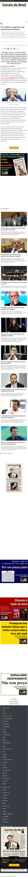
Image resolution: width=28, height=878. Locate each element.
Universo (4, 819)
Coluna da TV (5, 792)
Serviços (4, 811)
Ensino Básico (6, 724)
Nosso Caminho (14, 701)
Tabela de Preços (14, 703)
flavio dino (11, 151)
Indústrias (5, 767)
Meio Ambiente (6, 770)
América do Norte (7, 749)
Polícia (4, 737)
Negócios (4, 775)
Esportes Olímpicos (7, 759)
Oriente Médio (6, 734)
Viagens (4, 783)
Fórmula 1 (5, 762)
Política (21, 41)
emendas (6, 151)
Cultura (4, 713)
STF (20, 151)
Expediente (14, 699)
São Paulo (5, 781)
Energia (4, 754)
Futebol (4, 765)
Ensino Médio (5, 726)
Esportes (4, 757)
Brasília (4, 790)
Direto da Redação (7, 718)
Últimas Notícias (6, 41)
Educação (4, 721)
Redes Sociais (5, 806)
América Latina (6, 787)
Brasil (3, 710)
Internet (4, 798)
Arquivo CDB (5, 708)
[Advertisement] (14, 14)
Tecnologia (5, 816)
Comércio (4, 795)
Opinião (4, 732)
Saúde (4, 808)
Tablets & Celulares (7, 814)
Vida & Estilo (5, 822)
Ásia (3, 751)
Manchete (14, 41)
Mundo (4, 803)
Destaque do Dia (6, 716)
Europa (4, 729)
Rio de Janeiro (6, 778)
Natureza (4, 773)
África (3, 746)
